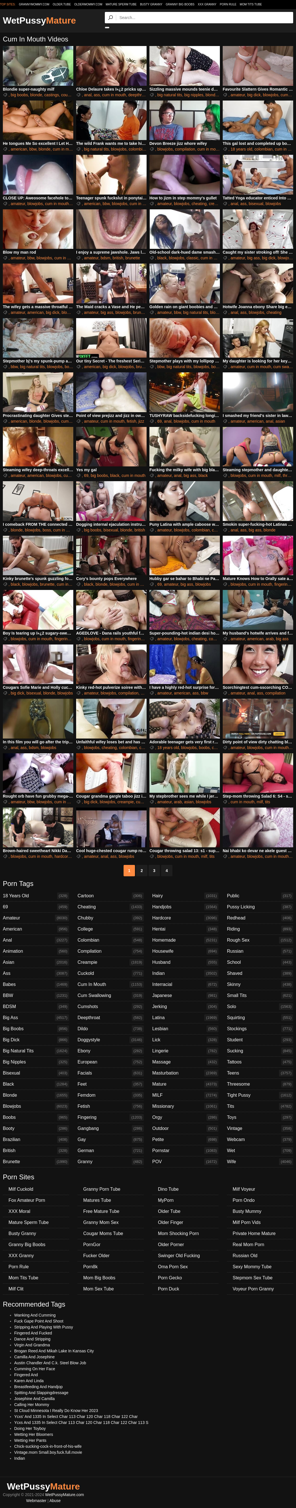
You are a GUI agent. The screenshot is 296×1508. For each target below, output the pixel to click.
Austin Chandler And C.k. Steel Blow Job (50, 1363)
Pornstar (185, 1150)
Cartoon (111, 895)
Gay (111, 1139)
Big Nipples (36, 1062)
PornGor (91, 1244)
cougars (68, 95)
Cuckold (111, 973)
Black (36, 1084)
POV (185, 1161)
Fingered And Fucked (33, 1333)
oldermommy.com (88, 4)
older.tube (62, 4)
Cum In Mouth (111, 984)
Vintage (260, 1128)
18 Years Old (36, 895)
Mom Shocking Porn (178, 1233)
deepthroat (137, 95)
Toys (260, 1117)
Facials (111, 1073)
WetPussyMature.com (64, 1494)
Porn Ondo (244, 1200)
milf (277, 475)
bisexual (256, 203)
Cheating (111, 907)
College (111, 929)
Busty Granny (151, 4)
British (36, 1150)
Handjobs (185, 907)
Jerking (185, 1006)
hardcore (62, 856)
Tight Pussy (260, 1095)
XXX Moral (19, 1211)
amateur (238, 95)
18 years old (241, 149)
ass (97, 95)
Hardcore (185, 918)
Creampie (111, 962)
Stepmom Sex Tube (253, 1277)
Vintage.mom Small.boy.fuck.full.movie (48, 1452)
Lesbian (185, 1028)
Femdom (111, 1095)
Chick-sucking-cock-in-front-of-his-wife (48, 1446)
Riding (260, 929)
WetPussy (39, 20)
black (162, 258)
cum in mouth (114, 95)
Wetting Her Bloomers (33, 1434)
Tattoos (260, 1062)
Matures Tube (97, 1200)
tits (267, 802)
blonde (36, 95)
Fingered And (26, 1375)
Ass (36, 973)
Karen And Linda (29, 1380)
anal (87, 95)
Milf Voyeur (244, 1189)
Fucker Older (96, 1255)
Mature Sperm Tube (121, 4)
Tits (260, 1106)
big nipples (193, 95)
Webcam (260, 1139)
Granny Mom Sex (100, 1222)
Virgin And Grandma (32, 1345)
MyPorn (166, 1200)
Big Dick (36, 1039)
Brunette (36, 1161)
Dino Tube (168, 1189)
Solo (260, 1006)
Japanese (185, 995)
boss (47, 530)
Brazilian (36, 1139)
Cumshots (111, 1006)
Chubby (111, 918)
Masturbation (185, 1073)
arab (270, 639)
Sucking (260, 1051)
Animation (36, 951)
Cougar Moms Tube (103, 1233)
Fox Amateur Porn (27, 1200)
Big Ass (36, 1017)
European (111, 1062)
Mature (185, 1084)
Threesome (260, 1084)
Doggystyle (111, 1039)
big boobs (19, 95)
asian (280, 421)
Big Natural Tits (36, 1051)
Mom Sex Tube (98, 1288)
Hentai (185, 929)
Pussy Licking (260, 907)
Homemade (185, 940)
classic (193, 258)
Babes (36, 984)
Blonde (36, 1095)
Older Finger (170, 1222)
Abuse (55, 1500)
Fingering (111, 1117)
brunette (132, 258)
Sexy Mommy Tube (252, 1266)
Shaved (260, 973)
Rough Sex (260, 940)
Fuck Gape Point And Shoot (38, 1321)
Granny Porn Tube (101, 1189)
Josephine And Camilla (34, 1398)
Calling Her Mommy (31, 1404)
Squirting (260, 1017)
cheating (199, 203)
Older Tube (169, 1211)
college (218, 747)
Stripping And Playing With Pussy (43, 1327)
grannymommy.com (34, 4)
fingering (282, 584)
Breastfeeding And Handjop (38, 1386)
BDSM (36, 1006)
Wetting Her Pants (30, 1440)
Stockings (260, 1028)
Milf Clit (16, 1288)
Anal (36, 940)
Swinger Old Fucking (179, 1255)
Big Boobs (36, 1028)
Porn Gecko (170, 1277)
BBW (36, 995)
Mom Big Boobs (99, 1277)
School (260, 962)
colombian (138, 149)
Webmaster (36, 1500)
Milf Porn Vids (246, 1222)
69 (159, 421)
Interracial (185, 984)
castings (51, 95)
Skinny (260, 984)
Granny (111, 1161)
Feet (111, 1084)
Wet (260, 1150)
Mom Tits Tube (251, 4)
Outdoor (185, 1128)
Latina (185, 1017)
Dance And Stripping (32, 1339)
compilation (185, 149)
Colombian (111, 940)
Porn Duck (168, 1288)
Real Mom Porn (248, 1244)
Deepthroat (111, 1017)
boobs (70, 366)
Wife (260, 1161)
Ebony (111, 1051)
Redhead (260, 918)
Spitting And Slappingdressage (41, 1392)
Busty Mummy (247, 1211)
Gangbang (111, 1128)
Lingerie (185, 1051)
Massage (185, 1062)
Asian (36, 962)
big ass (253, 258)
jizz (141, 421)
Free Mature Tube (101, 1211)
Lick (185, 1039)
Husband (185, 962)
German (111, 1150)
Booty (36, 1128)
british (117, 258)
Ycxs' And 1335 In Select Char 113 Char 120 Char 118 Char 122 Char (76, 1416)
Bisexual (36, 1073)
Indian (185, 973)
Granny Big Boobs (180, 4)
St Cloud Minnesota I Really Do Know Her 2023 (56, 1410)
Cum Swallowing (111, 995)
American (36, 929)
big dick (253, 95)
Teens (260, 1073)
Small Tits (260, 995)
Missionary (185, 1106)
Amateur (36, 918)
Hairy (185, 895)
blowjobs (270, 95)
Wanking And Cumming (35, 1315)
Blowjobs (36, 1106)
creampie (217, 203)
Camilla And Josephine (34, 1357)
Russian (260, 951)
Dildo (111, 1028)
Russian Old (245, 1255)
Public (260, 895)
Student (260, 1039)
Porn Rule (228, 4)
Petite (185, 1139)
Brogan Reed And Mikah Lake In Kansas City (54, 1351)
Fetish (111, 1106)
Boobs (36, 1117)
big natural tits (169, 95)
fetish (131, 421)
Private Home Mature (254, 1233)
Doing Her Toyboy (30, 1428)
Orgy (185, 1117)
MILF (185, 1095)
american (19, 149)
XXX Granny (207, 4)
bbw (32, 149)
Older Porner (171, 1244)
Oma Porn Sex (173, 1266)
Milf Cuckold (21, 1189)
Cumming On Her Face (34, 1369)
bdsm (105, 258)
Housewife (185, 951)
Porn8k (90, 1266)
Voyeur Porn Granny (253, 1288)
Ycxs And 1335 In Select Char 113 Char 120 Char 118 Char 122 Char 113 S (81, 1422)
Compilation (111, 951)
